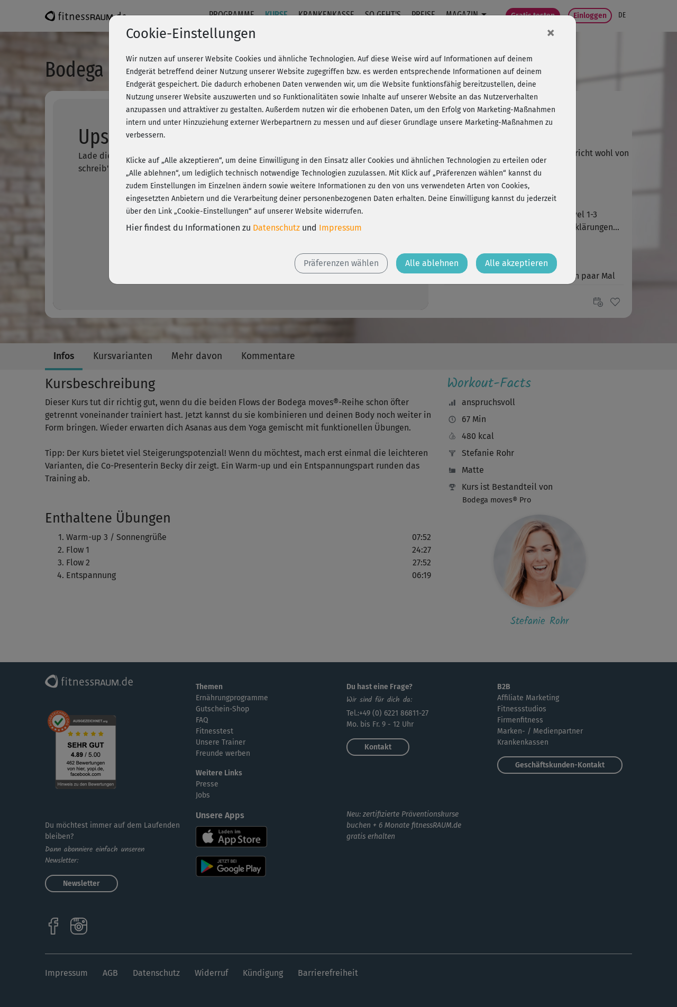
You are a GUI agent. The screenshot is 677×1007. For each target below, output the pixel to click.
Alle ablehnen (432, 263)
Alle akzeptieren (516, 263)
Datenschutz (276, 228)
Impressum (340, 228)
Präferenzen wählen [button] (341, 263)
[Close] (550, 32)
